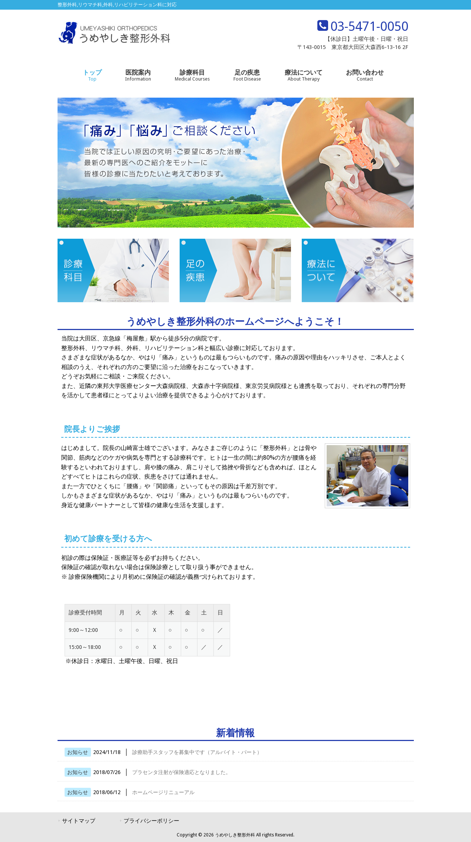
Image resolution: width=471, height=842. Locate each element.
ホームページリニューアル (163, 792)
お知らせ (77, 752)
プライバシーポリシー (151, 820)
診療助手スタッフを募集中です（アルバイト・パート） (197, 752)
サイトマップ (78, 820)
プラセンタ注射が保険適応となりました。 (181, 772)
